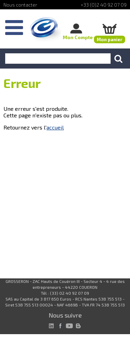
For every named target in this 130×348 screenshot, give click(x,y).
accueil (55, 127)
